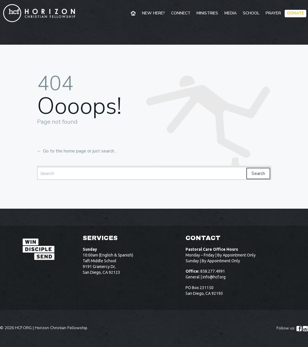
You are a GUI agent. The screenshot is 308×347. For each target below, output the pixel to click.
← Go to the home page (61, 151)
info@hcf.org (214, 277)
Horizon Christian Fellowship (61, 328)
